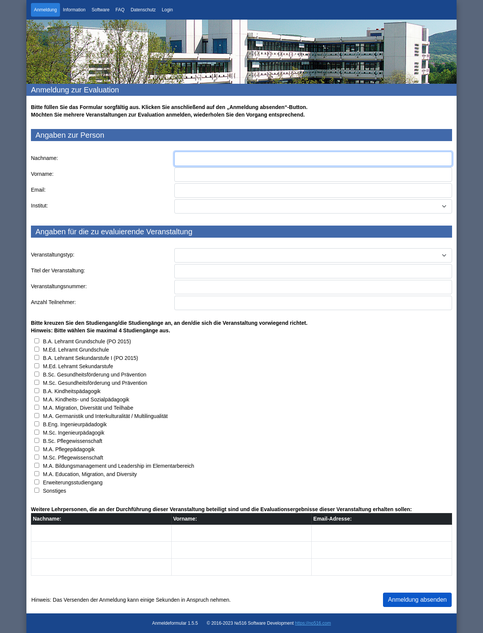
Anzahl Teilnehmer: (53, 302)
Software (100, 9)
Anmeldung (45, 9)
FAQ (120, 9)
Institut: (39, 206)
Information (74, 9)
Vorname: (42, 174)
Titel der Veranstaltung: (58, 270)
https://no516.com (313, 623)
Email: (38, 190)
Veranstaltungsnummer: (59, 286)
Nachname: (44, 158)
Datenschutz (143, 9)
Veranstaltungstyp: (52, 255)
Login (167, 9)
